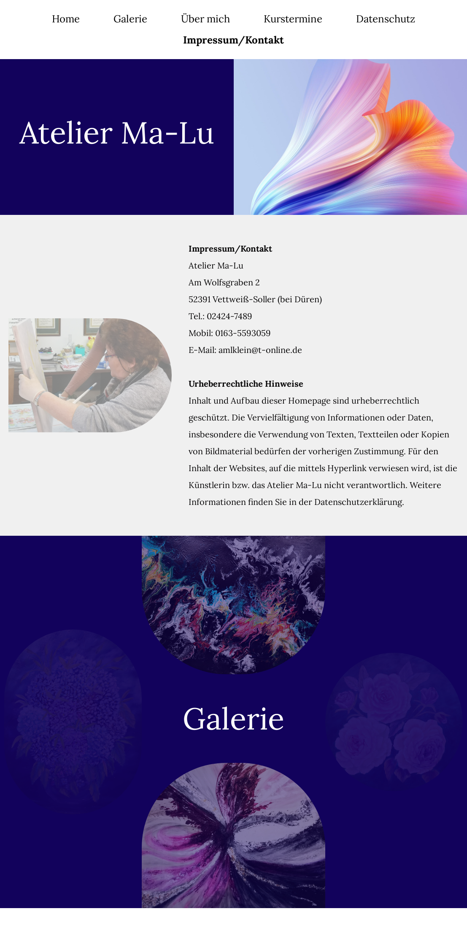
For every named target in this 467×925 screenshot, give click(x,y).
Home (66, 18)
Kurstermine (293, 18)
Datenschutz (385, 18)
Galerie (130, 18)
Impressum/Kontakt (233, 39)
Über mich (205, 18)
